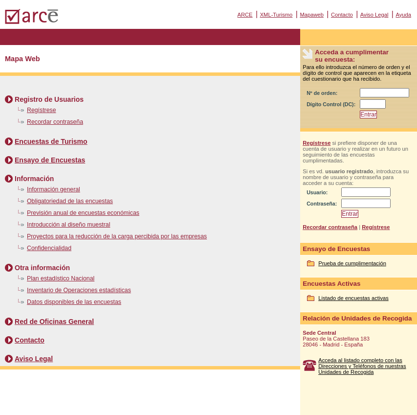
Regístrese (41, 110)
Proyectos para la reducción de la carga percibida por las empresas (117, 236)
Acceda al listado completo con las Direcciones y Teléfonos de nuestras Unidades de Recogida (362, 366)
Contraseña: (322, 204)
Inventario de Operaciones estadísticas (79, 290)
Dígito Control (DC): (331, 104)
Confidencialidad (49, 248)
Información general (53, 189)
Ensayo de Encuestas (50, 160)
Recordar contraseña (55, 121)
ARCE (244, 15)
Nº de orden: (322, 93)
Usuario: (317, 192)
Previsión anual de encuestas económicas (83, 212)
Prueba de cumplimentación (352, 263)
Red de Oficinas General (54, 321)
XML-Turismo (276, 15)
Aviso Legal (374, 15)
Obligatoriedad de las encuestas (70, 201)
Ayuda (403, 15)
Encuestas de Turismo (51, 141)
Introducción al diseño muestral (68, 224)
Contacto (342, 15)
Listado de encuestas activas (353, 298)
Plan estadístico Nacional (60, 278)
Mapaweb (312, 15)
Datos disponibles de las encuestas (74, 302)
